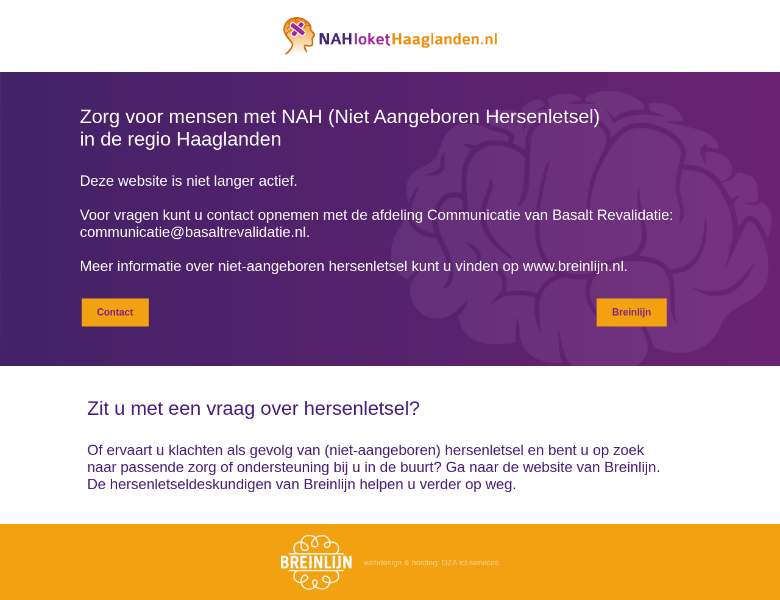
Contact (115, 312)
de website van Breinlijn (579, 467)
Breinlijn (631, 312)
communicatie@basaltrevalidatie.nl (193, 232)
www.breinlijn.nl (573, 266)
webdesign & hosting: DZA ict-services (431, 562)
